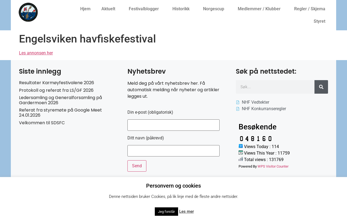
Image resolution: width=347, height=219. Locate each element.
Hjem (85, 8)
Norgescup (215, 9)
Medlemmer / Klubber (260, 9)
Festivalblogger (145, 9)
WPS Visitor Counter (273, 166)
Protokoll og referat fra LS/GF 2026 (56, 90)
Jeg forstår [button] (166, 212)
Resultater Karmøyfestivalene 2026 (56, 83)
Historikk (182, 9)
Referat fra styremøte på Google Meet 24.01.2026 (60, 112)
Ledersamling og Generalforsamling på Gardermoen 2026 (60, 100)
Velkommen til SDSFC (42, 123)
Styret (321, 21)
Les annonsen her (36, 52)
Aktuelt (109, 9)
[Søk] (321, 87)
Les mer (186, 211)
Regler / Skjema (311, 9)
